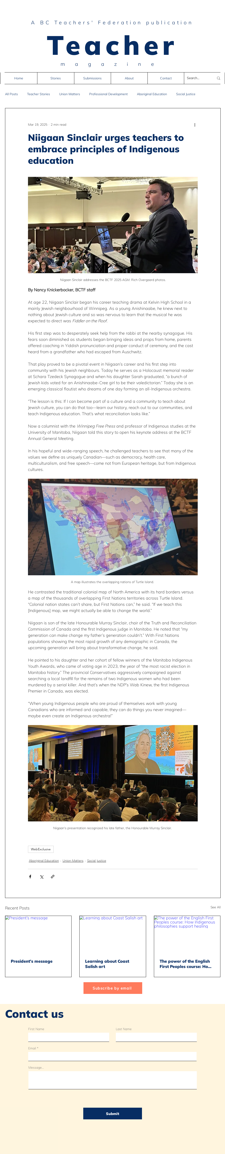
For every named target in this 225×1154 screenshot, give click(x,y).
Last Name (124, 1029)
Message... (36, 1067)
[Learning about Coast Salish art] (113, 934)
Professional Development (108, 94)
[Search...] (197, 78)
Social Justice (185, 94)
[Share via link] (52, 876)
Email (32, 1048)
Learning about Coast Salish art (107, 964)
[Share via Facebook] (30, 876)
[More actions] (195, 125)
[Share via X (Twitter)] (41, 876)
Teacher (112, 44)
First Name (36, 1029)
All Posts (11, 94)
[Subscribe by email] (112, 988)
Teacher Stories (38, 94)
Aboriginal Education (152, 94)
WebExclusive (41, 849)
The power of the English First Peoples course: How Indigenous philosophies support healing (186, 964)
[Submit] (112, 1113)
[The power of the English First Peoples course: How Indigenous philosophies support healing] (187, 934)
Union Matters (69, 94)
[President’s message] (38, 934)
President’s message (32, 961)
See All (216, 907)
